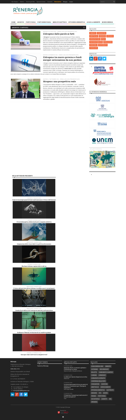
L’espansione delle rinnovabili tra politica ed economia (34, 244)
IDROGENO (110, 36)
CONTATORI (104, 384)
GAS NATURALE (95, 399)
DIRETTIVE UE (93, 36)
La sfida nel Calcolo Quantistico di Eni (75, 377)
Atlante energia (96, 149)
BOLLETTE (94, 372)
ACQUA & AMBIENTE (93, 22)
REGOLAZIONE (108, 42)
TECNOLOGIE (93, 48)
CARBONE (94, 375)
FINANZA (93, 396)
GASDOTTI (104, 399)
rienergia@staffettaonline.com (21, 390)
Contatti (49, 2)
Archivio (20, 22)
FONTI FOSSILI (31, 22)
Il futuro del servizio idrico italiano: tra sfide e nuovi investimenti (34, 288)
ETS (100, 393)
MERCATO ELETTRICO (60, 22)
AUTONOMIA (94, 369)
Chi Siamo (14, 2)
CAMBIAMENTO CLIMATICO (106, 372)
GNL (110, 399)
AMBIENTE (92, 33)
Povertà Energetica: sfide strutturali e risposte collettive (34, 222)
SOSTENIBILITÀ (103, 45)
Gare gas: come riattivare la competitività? (34, 354)
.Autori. (22, 2)
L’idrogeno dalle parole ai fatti (58, 33)
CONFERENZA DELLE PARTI (98, 381)
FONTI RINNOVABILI (44, 22)
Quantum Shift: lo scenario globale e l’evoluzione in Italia (75, 368)
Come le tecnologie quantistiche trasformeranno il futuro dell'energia (34, 200)
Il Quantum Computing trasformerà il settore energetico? (76, 396)
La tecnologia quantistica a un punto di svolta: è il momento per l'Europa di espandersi (76, 386)
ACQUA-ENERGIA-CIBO (97, 366)
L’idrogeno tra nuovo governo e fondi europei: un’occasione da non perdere (62, 58)
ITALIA (103, 39)
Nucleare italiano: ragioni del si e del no (34, 266)
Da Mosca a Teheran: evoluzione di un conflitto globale (34, 332)
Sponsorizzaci (41, 2)
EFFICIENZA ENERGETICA (77, 22)
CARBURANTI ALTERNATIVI (98, 378)
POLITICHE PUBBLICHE (96, 42)
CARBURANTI (102, 375)
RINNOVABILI (93, 45)
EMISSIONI (102, 36)
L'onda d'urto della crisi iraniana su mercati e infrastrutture (34, 310)
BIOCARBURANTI (104, 369)
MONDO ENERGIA (107, 22)
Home (13, 22)
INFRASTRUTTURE (95, 39)
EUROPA (105, 393)
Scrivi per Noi (30, 2)
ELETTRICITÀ (110, 390)
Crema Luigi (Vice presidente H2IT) (67, 31)
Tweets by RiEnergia (42, 366)
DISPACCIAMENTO (105, 387)
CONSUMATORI (101, 33)
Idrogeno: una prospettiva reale (59, 81)
